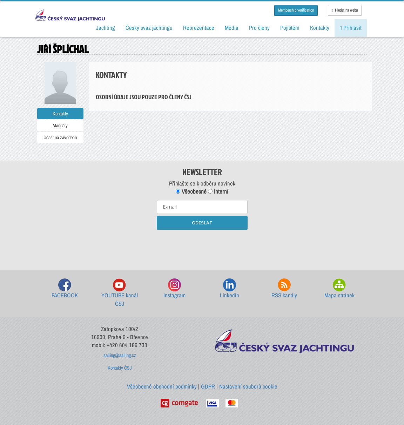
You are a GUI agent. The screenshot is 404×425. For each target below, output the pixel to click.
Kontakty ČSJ (120, 368)
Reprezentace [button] (198, 28)
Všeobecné (191, 191)
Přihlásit (351, 28)
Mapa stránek (339, 288)
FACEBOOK (65, 288)
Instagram (174, 288)
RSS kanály (284, 288)
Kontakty (60, 113)
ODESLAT (202, 223)
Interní (218, 191)
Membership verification (296, 10)
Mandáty (60, 125)
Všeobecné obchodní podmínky (162, 386)
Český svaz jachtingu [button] (149, 28)
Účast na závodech (60, 137)
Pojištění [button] (289, 28)
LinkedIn (229, 288)
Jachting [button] (105, 28)
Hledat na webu (345, 10)
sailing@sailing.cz (119, 355)
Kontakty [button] (319, 28)
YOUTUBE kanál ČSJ (119, 293)
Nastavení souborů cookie (248, 386)
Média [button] (231, 28)
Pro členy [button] (259, 28)
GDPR (208, 386)
